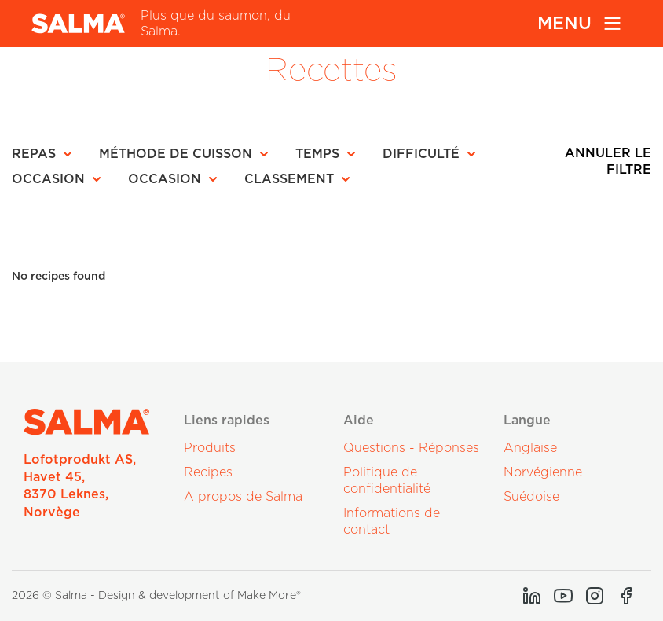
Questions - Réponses (411, 448)
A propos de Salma (243, 497)
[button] (47, 154)
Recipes (208, 472)
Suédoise (531, 497)
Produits (210, 448)
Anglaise (530, 448)
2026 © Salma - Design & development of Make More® (156, 595)
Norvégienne (543, 472)
